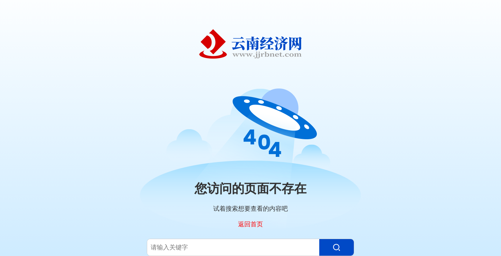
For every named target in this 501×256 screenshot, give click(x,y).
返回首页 (250, 224)
